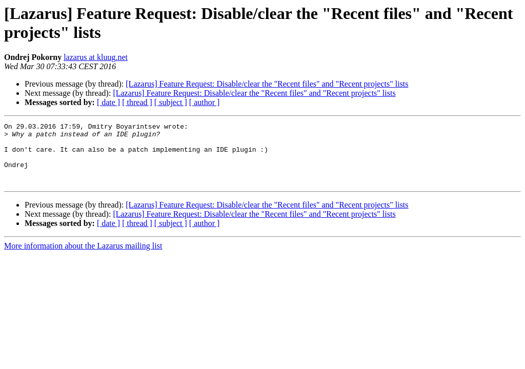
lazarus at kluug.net (96, 57)
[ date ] (108, 102)
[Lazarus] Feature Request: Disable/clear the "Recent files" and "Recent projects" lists (267, 83)
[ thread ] (137, 102)
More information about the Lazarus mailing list (83, 258)
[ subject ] (170, 102)
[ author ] (204, 102)
